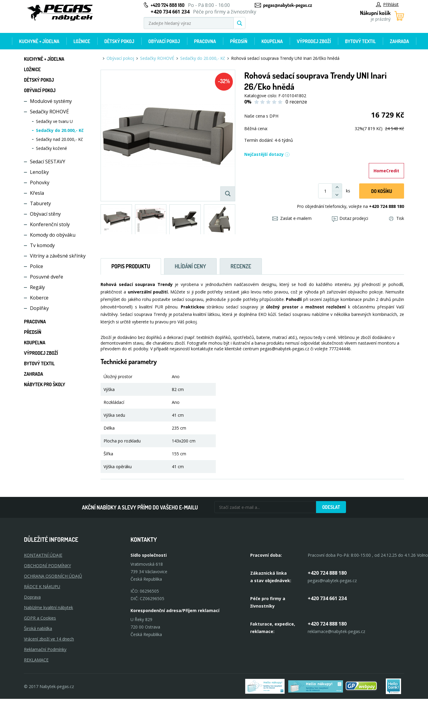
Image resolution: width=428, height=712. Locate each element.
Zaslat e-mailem (292, 218)
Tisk (396, 218)
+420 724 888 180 (167, 5)
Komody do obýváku (52, 235)
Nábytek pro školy (44, 384)
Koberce (39, 297)
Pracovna (205, 41)
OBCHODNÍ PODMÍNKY (47, 565)
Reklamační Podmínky (45, 649)
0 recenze (296, 101)
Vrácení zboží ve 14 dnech (49, 639)
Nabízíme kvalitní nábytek (48, 607)
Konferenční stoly (50, 224)
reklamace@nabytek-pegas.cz (336, 631)
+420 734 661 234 (327, 598)
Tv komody (42, 245)
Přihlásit (387, 4)
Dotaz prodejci (350, 218)
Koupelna (272, 41)
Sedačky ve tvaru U (54, 121)
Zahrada (399, 41)
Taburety (40, 203)
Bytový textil (360, 41)
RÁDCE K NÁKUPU (42, 586)
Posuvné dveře (46, 276)
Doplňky (39, 308)
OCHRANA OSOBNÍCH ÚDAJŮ (53, 576)
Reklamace (36, 660)
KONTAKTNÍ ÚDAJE (43, 555)
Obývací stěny (45, 214)
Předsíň (238, 41)
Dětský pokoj (119, 41)
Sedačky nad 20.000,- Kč (59, 139)
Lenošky (39, 172)
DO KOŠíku (381, 191)
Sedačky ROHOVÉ (49, 111)
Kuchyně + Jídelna (39, 41)
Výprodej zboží (314, 41)
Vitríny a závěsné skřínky (58, 255)
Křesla (37, 193)
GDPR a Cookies (40, 618)
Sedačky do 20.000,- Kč (60, 130)
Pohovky (39, 182)
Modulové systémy (51, 101)
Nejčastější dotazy (267, 154)
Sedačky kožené (51, 148)
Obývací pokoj (164, 41)
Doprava (32, 597)
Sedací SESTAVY (47, 161)
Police (36, 266)
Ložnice (81, 41)
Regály (37, 287)
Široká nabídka (38, 628)
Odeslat (331, 507)
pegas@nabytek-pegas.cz (287, 5)
